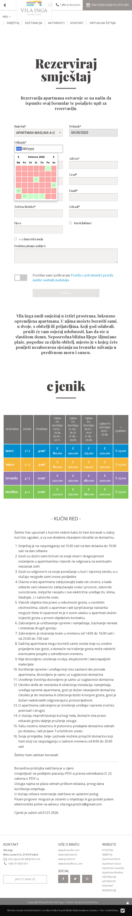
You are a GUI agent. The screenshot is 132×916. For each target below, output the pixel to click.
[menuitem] (10, 17)
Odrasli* (93, 211)
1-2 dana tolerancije (28, 239)
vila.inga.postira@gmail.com (81, 804)
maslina (12, 492)
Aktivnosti (56, 23)
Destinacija (33, 23)
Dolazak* (93, 130)
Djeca (38, 227)
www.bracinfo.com (68, 850)
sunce (10, 464)
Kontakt (77, 23)
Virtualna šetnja (103, 23)
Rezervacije (109, 890)
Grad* (93, 179)
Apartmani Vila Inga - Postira (57, 902)
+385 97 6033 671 (15, 863)
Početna (107, 850)
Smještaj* (38, 130)
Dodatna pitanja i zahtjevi (66, 253)
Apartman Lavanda (113, 868)
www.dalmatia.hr (67, 854)
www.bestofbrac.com (70, 863)
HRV (6, 16)
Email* (93, 195)
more (10, 451)
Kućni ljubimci (80, 223)
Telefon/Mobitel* (38, 211)
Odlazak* (38, 147)
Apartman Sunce (111, 863)
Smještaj (13, 23)
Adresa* (93, 163)
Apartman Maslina (112, 872)
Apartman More (111, 859)
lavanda (12, 478)
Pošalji (66, 293)
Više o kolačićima (108, 910)
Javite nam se (25, 879)
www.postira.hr (66, 859)
